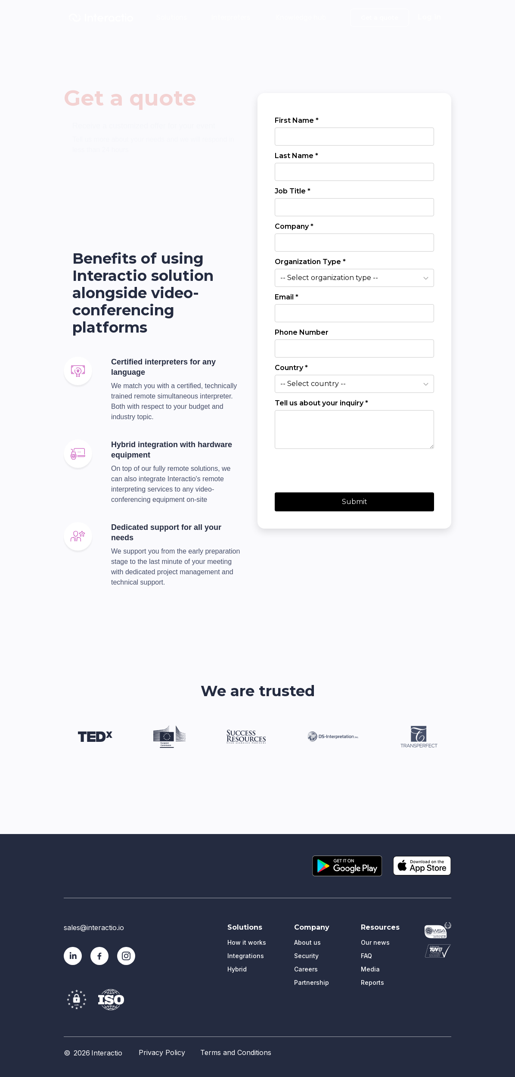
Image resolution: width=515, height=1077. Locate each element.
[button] (174, 17)
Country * (291, 368)
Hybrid (237, 969)
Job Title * (292, 191)
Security (306, 955)
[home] (101, 17)
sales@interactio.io (94, 927)
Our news (375, 942)
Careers (306, 969)
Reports (372, 982)
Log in (429, 17)
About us (307, 942)
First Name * (297, 120)
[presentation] (340, 469)
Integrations (245, 955)
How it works (246, 942)
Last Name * (296, 156)
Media (370, 969)
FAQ (366, 955)
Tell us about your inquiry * (321, 403)
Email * (286, 297)
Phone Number (302, 332)
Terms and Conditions (235, 1052)
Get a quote (379, 18)
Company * (294, 226)
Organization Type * (310, 262)
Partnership (311, 982)
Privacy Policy (162, 1052)
